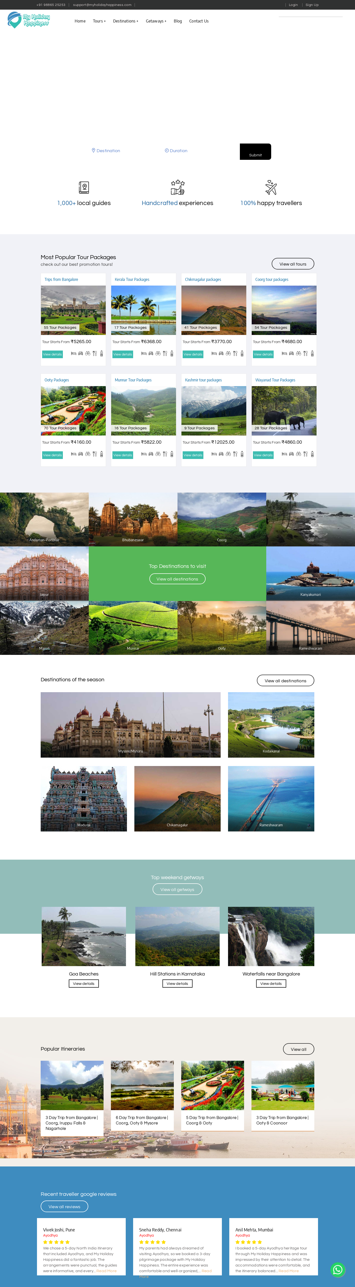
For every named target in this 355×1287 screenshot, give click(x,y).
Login (293, 5)
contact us (199, 20)
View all (298, 1075)
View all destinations (177, 583)
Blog (178, 20)
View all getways (177, 915)
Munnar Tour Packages (133, 379)
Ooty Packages (57, 379)
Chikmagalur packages (203, 279)
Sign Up (312, 5)
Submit (255, 155)
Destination (108, 150)
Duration (179, 150)
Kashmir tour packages (203, 379)
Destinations (126, 20)
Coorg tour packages (271, 279)
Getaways (156, 20)
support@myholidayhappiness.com (102, 5)
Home (80, 20)
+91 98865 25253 (51, 5)
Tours (99, 20)
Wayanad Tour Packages (275, 379)
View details (52, 354)
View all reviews (64, 1232)
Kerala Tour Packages (132, 279)
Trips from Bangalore (61, 279)
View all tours (293, 264)
